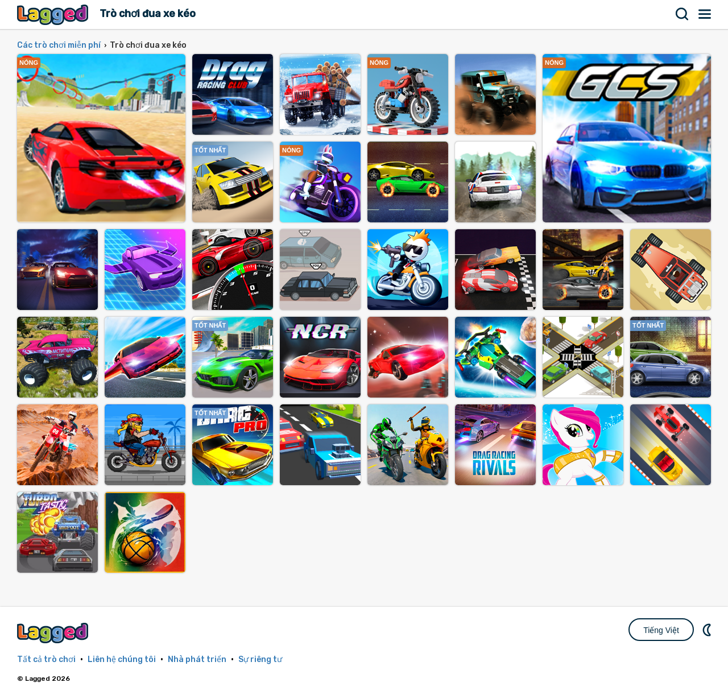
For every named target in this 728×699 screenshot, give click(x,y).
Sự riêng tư (260, 659)
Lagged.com (54, 632)
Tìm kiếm (682, 14)
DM (708, 629)
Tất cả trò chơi (46, 659)
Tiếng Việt (661, 630)
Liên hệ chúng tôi (122, 659)
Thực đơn (705, 14)
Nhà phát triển (197, 659)
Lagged (54, 14)
